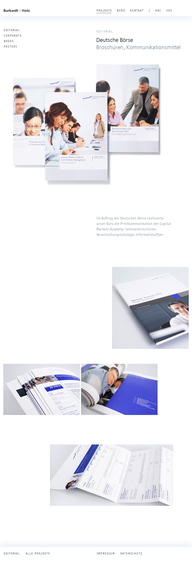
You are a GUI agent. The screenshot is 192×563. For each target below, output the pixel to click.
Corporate (13, 35)
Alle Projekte (38, 553)
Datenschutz (131, 553)
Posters (10, 46)
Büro (121, 10)
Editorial (12, 30)
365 (169, 10)
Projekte (104, 10)
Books (9, 41)
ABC (158, 10)
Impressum (106, 553)
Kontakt (137, 10)
